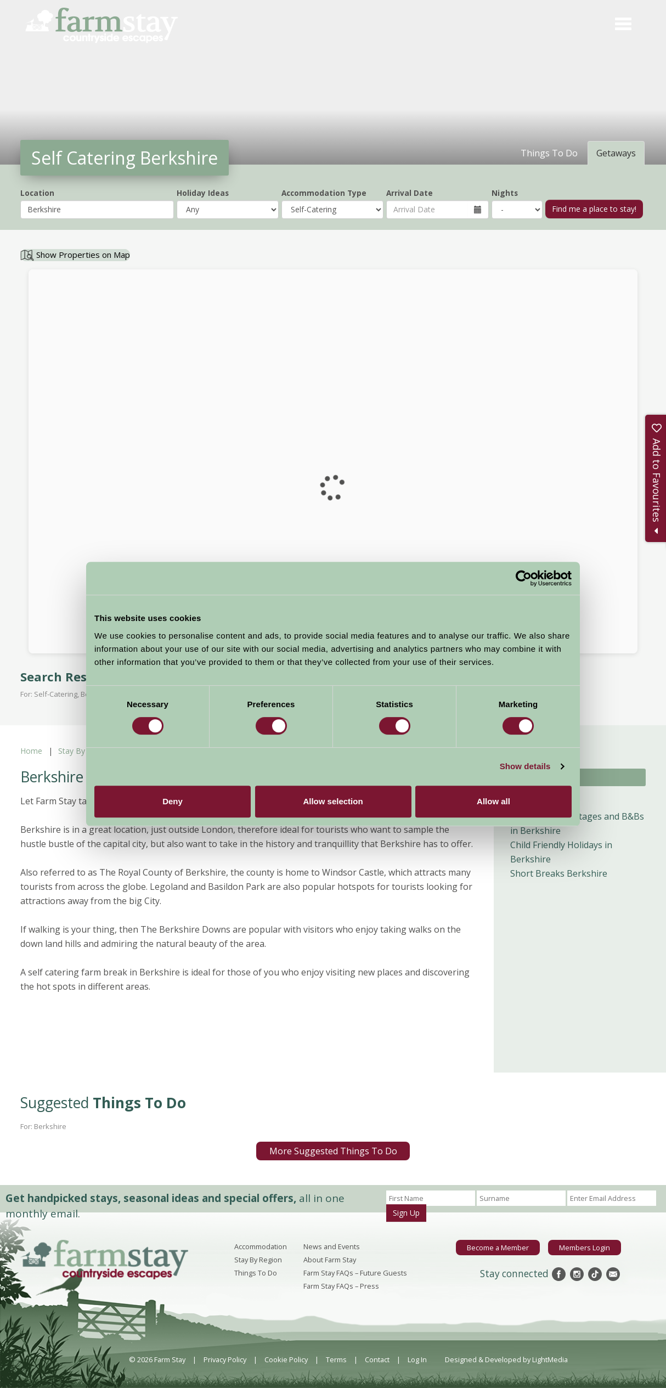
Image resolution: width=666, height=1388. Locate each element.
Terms (336, 1359)
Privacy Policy (225, 1359)
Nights (505, 193)
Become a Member (498, 1247)
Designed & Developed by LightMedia (506, 1359)
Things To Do (255, 1273)
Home (31, 751)
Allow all (493, 801)
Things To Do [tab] (549, 153)
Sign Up (406, 1213)
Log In (417, 1359)
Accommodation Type (323, 193)
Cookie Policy (286, 1359)
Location (37, 193)
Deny (172, 801)
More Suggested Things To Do (333, 1151)
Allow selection (333, 801)
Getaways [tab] (616, 153)
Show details (525, 766)
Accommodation (260, 1246)
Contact (377, 1359)
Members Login (584, 1247)
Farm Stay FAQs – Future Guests (355, 1273)
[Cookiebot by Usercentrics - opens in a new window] (524, 578)
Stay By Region (85, 751)
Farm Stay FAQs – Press (341, 1286)
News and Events (331, 1246)
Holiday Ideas (203, 193)
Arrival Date (409, 193)
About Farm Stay (329, 1260)
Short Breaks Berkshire (558, 873)
